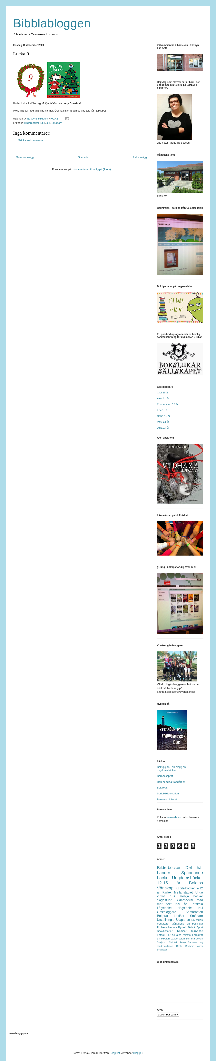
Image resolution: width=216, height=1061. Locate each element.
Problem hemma (167, 927)
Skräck (191, 927)
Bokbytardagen (165, 946)
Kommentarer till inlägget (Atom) (92, 169)
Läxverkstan (177, 938)
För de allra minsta (178, 934)
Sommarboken (194, 938)
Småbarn (56, 122)
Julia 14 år (163, 427)
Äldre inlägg (140, 157)
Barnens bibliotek (167, 799)
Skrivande (197, 931)
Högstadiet (185, 908)
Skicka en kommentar (31, 140)
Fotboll (161, 934)
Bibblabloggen (52, 23)
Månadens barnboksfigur (187, 923)
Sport (200, 927)
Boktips (196, 882)
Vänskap (165, 888)
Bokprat (162, 916)
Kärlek (166, 892)
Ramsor (182, 931)
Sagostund (164, 900)
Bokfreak (162, 787)
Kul (200, 908)
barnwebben (173, 817)
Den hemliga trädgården (171, 781)
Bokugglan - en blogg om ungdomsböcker (172, 768)
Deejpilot (114, 1052)
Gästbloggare (166, 912)
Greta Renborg (185, 946)
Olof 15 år (163, 392)
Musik (199, 919)
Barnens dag (195, 942)
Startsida (83, 157)
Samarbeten (194, 912)
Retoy (183, 942)
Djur (42, 122)
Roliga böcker (191, 896)
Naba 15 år (163, 416)
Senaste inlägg (25, 157)
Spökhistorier (165, 931)
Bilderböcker (31, 122)
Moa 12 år (163, 421)
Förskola (197, 904)
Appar (200, 946)
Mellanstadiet (183, 892)
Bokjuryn (161, 942)
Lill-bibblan (163, 938)
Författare (162, 923)
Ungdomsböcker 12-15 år (180, 880)
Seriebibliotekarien (168, 793)
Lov (193, 919)
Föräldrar (197, 934)
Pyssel (182, 927)
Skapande (183, 919)
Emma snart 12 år (167, 404)
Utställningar (166, 919)
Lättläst (179, 916)
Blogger (137, 1052)
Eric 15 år (162, 410)
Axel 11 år (163, 398)
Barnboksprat (165, 775)
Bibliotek (172, 942)
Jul (48, 122)
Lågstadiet (164, 908)
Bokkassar (162, 950)
